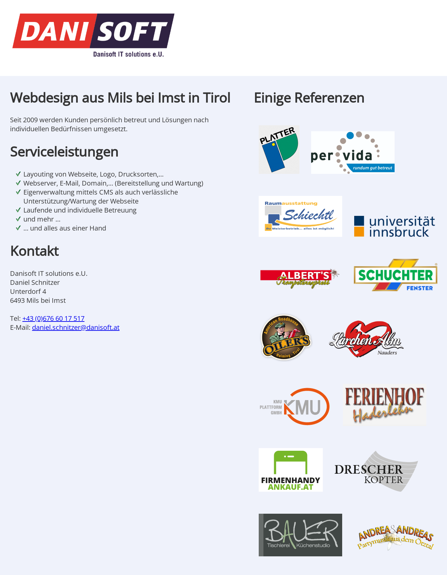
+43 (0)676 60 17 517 (53, 318)
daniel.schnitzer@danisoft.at (76, 327)
